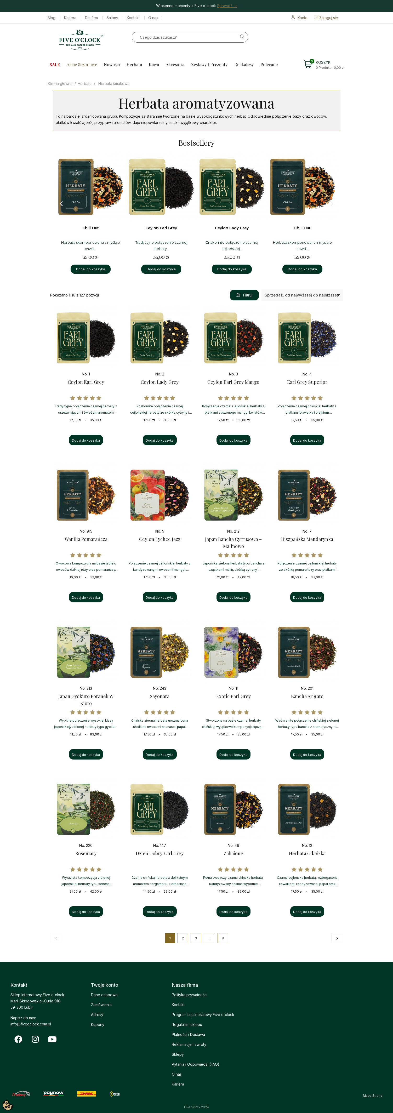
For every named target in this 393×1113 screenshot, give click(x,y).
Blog (51, 18)
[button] (61, 204)
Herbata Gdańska (307, 853)
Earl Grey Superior (307, 382)
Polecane (269, 64)
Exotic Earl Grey (233, 696)
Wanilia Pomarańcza (86, 539)
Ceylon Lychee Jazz (159, 539)
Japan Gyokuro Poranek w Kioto (85, 699)
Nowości (112, 64)
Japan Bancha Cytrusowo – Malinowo (233, 542)
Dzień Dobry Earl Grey (160, 853)
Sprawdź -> (227, 5)
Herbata (134, 64)
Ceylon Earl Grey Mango (233, 382)
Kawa (154, 64)
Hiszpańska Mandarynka (307, 539)
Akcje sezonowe (82, 64)
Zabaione (233, 853)
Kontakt (133, 18)
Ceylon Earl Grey (86, 382)
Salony (112, 18)
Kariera (70, 18)
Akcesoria (175, 64)
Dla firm (91, 18)
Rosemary (85, 853)
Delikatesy (244, 64)
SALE (55, 64)
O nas (153, 18)
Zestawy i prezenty (209, 64)
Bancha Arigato (307, 696)
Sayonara (159, 696)
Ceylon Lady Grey (160, 382)
